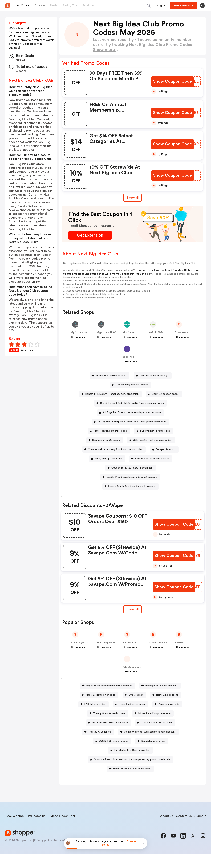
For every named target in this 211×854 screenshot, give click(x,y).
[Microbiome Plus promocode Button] (153, 713)
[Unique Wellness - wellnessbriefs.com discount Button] (148, 732)
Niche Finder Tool (62, 815)
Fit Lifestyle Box (106, 642)
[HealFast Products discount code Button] (130, 769)
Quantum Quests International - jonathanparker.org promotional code (132, 759)
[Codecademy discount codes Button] (130, 385)
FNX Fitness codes (95, 704)
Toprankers (181, 332)
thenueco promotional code (110, 375)
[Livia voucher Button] (134, 695)
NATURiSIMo (156, 332)
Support (200, 815)
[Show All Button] (132, 609)
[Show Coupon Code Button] (172, 81)
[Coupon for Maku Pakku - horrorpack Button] (131, 468)
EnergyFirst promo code (108, 458)
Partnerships (37, 815)
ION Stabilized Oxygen (136, 667)
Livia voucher (135, 695)
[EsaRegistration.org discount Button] (160, 686)
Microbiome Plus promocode (154, 713)
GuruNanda (129, 642)
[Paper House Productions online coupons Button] (107, 686)
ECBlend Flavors (157, 642)
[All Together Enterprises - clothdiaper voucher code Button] (130, 412)
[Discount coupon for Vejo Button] (153, 375)
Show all (133, 609)
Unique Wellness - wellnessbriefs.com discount (150, 732)
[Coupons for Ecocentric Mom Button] (150, 458)
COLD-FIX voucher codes (113, 741)
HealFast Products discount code (132, 769)
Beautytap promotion (153, 741)
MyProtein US (79, 332)
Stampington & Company (85, 642)
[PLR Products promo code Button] (153, 431)
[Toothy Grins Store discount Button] (107, 713)
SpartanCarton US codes (106, 440)
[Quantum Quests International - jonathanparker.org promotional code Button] (130, 759)
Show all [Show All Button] (133, 197)
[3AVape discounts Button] (164, 449)
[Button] (161, 5)
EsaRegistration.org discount (161, 685)
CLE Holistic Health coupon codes (152, 440)
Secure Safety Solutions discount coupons (131, 486)
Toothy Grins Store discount (109, 713)
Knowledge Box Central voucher (132, 750)
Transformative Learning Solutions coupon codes (115, 449)
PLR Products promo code (155, 431)
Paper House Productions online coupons (109, 685)
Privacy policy (43, 840)
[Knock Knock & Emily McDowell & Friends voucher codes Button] (130, 403)
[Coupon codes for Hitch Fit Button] (155, 722)
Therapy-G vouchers (99, 732)
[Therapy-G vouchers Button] (98, 732)
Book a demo (14, 815)
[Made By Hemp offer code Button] (99, 695)
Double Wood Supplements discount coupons (131, 477)
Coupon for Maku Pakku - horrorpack (131, 468)
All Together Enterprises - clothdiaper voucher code (132, 412)
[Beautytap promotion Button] (151, 741)
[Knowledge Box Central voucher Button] (130, 750)
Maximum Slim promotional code (110, 722)
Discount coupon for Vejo (154, 375)
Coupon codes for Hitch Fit (156, 722)
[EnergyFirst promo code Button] (107, 458)
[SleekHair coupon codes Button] (164, 394)
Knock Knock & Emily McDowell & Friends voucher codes (132, 403)
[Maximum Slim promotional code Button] (108, 722)
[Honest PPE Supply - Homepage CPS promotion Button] (110, 394)
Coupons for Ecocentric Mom (152, 458)
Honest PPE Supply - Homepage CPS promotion (112, 394)
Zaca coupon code (168, 704)
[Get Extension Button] (90, 235)
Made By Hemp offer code (100, 695)
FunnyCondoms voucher (132, 704)
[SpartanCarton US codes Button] (104, 440)
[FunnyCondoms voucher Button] (130, 704)
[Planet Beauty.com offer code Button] (109, 431)
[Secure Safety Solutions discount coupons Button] (130, 486)
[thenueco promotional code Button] (109, 375)
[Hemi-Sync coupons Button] (165, 695)
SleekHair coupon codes (165, 394)
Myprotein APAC (106, 332)
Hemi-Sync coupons (167, 695)
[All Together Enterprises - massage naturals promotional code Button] (130, 422)
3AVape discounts (166, 449)
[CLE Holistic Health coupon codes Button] (151, 440)
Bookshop (128, 357)
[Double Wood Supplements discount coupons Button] (130, 477)
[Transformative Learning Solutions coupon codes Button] (114, 449)
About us (166, 815)
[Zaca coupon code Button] (167, 704)
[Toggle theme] (202, 5)
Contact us (184, 815)
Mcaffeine (128, 332)
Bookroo (179, 642)
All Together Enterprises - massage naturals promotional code (132, 421)
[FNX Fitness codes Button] (93, 704)
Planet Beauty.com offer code (110, 431)
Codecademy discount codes (132, 385)
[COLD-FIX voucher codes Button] (112, 741)
